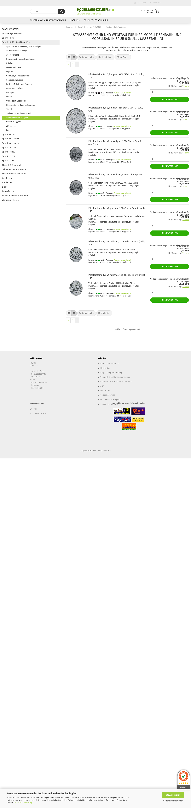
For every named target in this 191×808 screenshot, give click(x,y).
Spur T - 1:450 (8, 160)
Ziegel (9, 130)
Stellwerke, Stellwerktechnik (18, 113)
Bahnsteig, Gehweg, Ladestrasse (20, 59)
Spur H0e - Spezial (10, 138)
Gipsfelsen (7, 178)
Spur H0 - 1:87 (8, 134)
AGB (102, 386)
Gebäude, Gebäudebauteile (18, 76)
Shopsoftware (86, 451)
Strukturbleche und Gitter (14, 173)
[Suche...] (61, 11)
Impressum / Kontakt (109, 363)
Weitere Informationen (173, 801)
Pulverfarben (8, 191)
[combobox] (86, 57)
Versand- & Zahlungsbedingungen (48, 20)
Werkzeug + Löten (10, 200)
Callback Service (107, 395)
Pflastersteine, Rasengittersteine (20, 105)
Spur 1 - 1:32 (8, 38)
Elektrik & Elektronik (11, 165)
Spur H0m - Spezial (11, 143)
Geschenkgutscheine (11, 33)
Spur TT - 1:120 (9, 147)
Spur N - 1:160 (8, 152)
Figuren (9, 71)
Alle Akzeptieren (173, 795)
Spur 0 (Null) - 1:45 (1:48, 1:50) (16, 42)
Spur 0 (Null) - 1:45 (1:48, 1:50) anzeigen (23, 46)
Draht (4, 187)
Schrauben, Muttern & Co (14, 169)
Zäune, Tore (11, 126)
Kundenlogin (140, 3)
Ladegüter (10, 92)
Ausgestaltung (12, 55)
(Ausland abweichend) (122, 93)
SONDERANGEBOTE (11, 29)
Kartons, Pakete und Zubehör (19, 84)
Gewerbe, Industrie (14, 80)
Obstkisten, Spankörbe (16, 101)
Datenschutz (105, 390)
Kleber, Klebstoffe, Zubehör (15, 195)
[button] (68, 57)
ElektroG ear (105, 368)
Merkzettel (155, 3)
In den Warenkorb (169, 99)
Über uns (74, 20)
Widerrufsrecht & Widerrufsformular (116, 381)
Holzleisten (7, 182)
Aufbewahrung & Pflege (16, 51)
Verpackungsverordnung (111, 372)
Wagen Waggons (13, 122)
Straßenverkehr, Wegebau (17, 117)
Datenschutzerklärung (23, 803)
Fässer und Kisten (14, 67)
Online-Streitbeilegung (96, 20)
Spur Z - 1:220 (8, 156)
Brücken (10, 63)
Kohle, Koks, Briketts (15, 88)
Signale (9, 109)
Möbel (9, 97)
